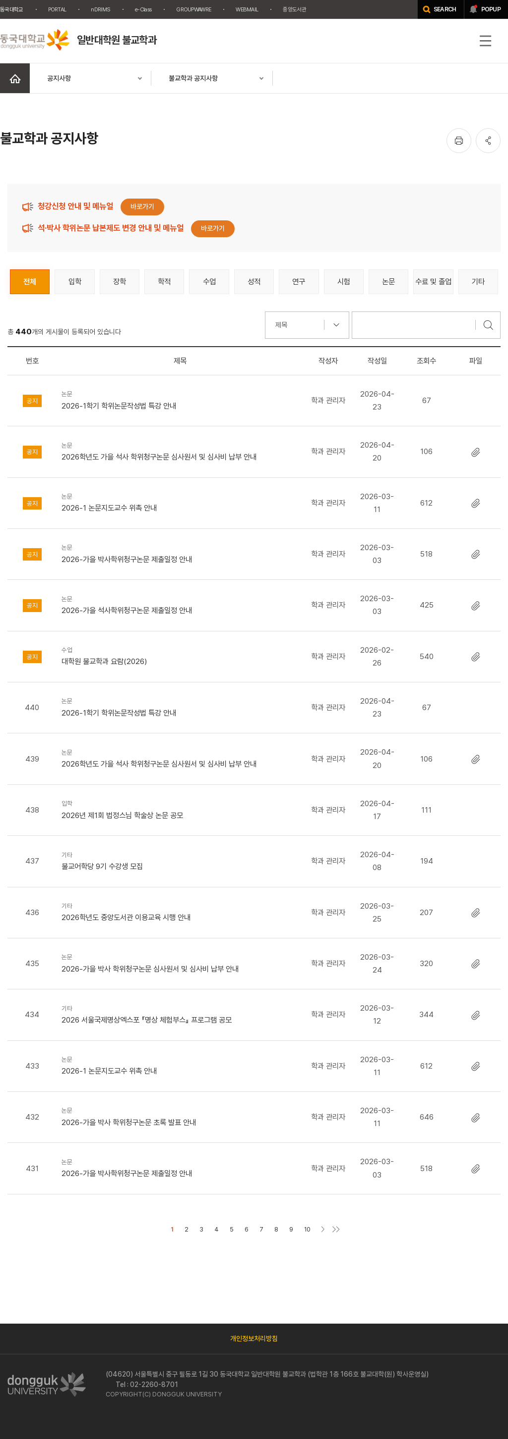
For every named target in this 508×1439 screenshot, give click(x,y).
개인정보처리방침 (254, 1338)
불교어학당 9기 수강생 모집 (180, 860)
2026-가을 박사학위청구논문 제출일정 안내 (180, 553)
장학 (119, 281)
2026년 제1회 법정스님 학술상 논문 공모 (180, 809)
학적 (164, 281)
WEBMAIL (247, 9)
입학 (74, 281)
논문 (388, 281)
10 (307, 1229)
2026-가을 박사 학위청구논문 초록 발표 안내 (180, 1116)
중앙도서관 (294, 9)
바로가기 (142, 206)
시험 (343, 281)
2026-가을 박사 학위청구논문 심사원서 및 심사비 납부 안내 (180, 962)
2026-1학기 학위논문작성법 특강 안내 (180, 399)
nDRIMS (100, 9)
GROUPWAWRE (193, 9)
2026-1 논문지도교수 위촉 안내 (180, 502)
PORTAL (57, 9)
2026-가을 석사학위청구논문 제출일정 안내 (180, 604)
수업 (209, 281)
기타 (478, 281)
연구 (298, 281)
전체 (29, 281)
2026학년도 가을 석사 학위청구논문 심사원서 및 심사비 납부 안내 (180, 451)
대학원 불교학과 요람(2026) (180, 655)
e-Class (143, 9)
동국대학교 (11, 9)
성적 (254, 281)
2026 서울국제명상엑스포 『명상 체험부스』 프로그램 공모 (180, 1014)
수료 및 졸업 (433, 281)
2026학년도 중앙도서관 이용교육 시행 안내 (180, 911)
